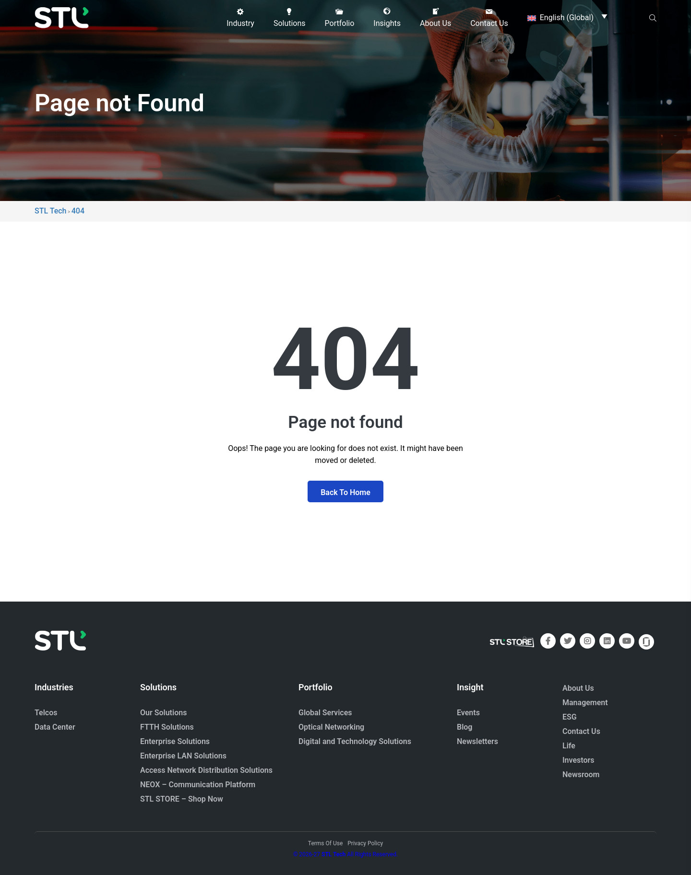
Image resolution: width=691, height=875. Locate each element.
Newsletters (477, 741)
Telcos (46, 712)
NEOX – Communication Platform (197, 784)
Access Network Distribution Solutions (206, 770)
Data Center (55, 727)
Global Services (325, 712)
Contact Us (581, 731)
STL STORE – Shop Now (181, 799)
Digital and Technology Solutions (354, 741)
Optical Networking (331, 727)
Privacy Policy (365, 843)
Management (585, 702)
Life (568, 745)
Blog (464, 727)
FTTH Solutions (167, 727)
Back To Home (345, 492)
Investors (578, 760)
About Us (578, 688)
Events (468, 712)
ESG (569, 716)
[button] (240, 18)
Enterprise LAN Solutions (183, 755)
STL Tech (334, 854)
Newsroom (581, 774)
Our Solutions (163, 712)
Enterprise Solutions (175, 741)
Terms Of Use (325, 843)
